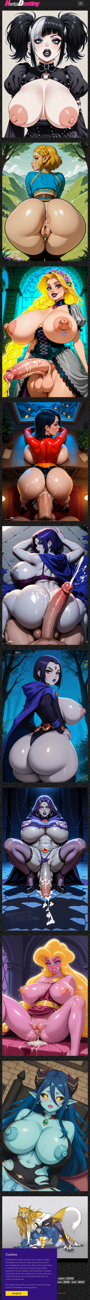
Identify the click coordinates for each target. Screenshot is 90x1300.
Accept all (16, 1293)
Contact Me (61, 1293)
